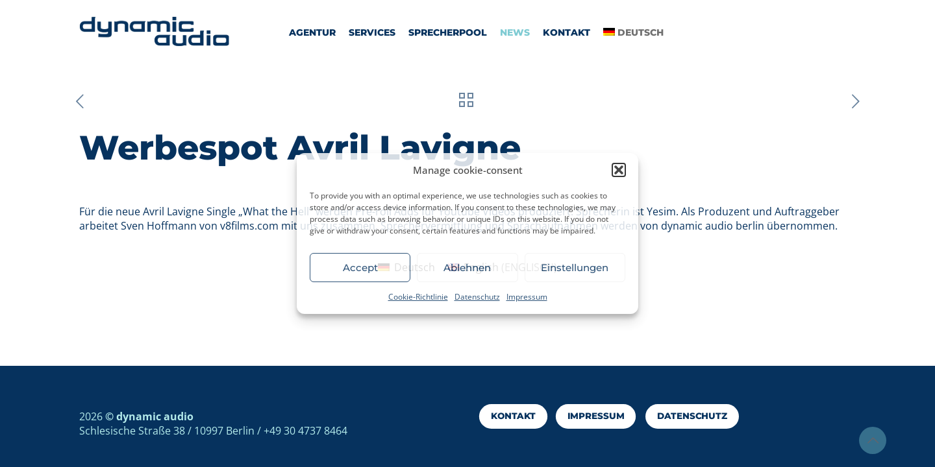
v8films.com (250, 226)
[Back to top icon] (872, 440)
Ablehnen (467, 267)
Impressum (526, 296)
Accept (360, 267)
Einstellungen (574, 267)
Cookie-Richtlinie (418, 296)
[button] (618, 169)
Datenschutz (477, 296)
